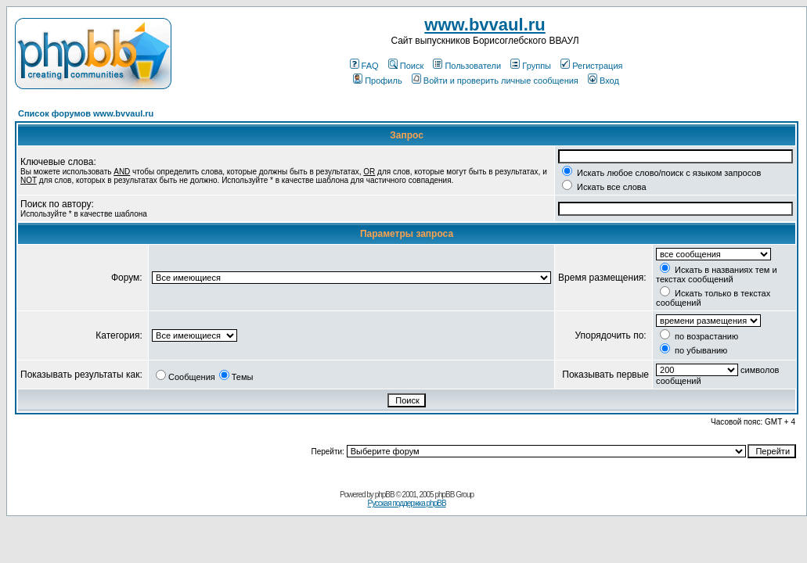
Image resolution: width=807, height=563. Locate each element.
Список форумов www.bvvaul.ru (85, 113)
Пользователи (467, 65)
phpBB (384, 494)
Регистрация (591, 65)
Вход (603, 80)
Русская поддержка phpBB (406, 503)
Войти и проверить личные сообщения (495, 80)
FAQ (364, 65)
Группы (530, 65)
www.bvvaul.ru (484, 24)
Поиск (405, 65)
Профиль (377, 80)
